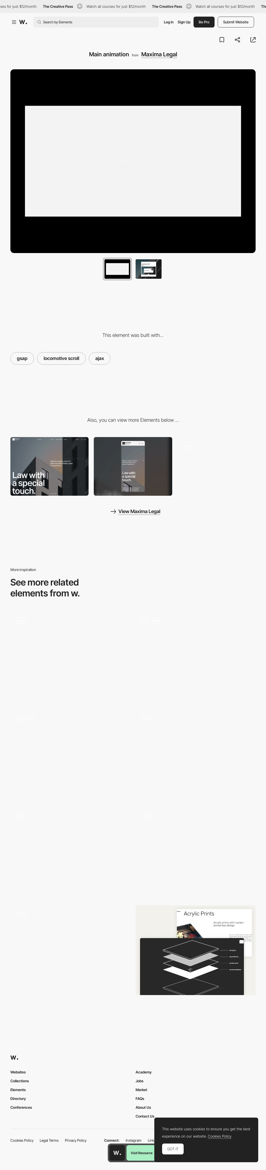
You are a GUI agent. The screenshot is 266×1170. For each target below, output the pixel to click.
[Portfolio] (216, 466)
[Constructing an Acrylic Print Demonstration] (196, 950)
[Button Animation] (196, 841)
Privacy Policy (76, 1140)
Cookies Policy (22, 1140)
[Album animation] (196, 652)
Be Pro (204, 22)
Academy (144, 1072)
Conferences (21, 1107)
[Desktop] (49, 466)
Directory (18, 1098)
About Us (143, 1107)
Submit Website (236, 22)
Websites (18, 1072)
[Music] (70, 852)
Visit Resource (141, 1153)
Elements (18, 1089)
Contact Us (145, 1116)
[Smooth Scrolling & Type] (70, 657)
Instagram (134, 1140)
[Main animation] (70, 755)
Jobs (139, 1081)
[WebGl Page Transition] (196, 755)
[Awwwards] (23, 22)
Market (141, 1089)
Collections (19, 1081)
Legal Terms (49, 1140)
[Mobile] (133, 466)
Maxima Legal (159, 54)
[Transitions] (70, 950)
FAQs (140, 1098)
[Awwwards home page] (117, 1153)
